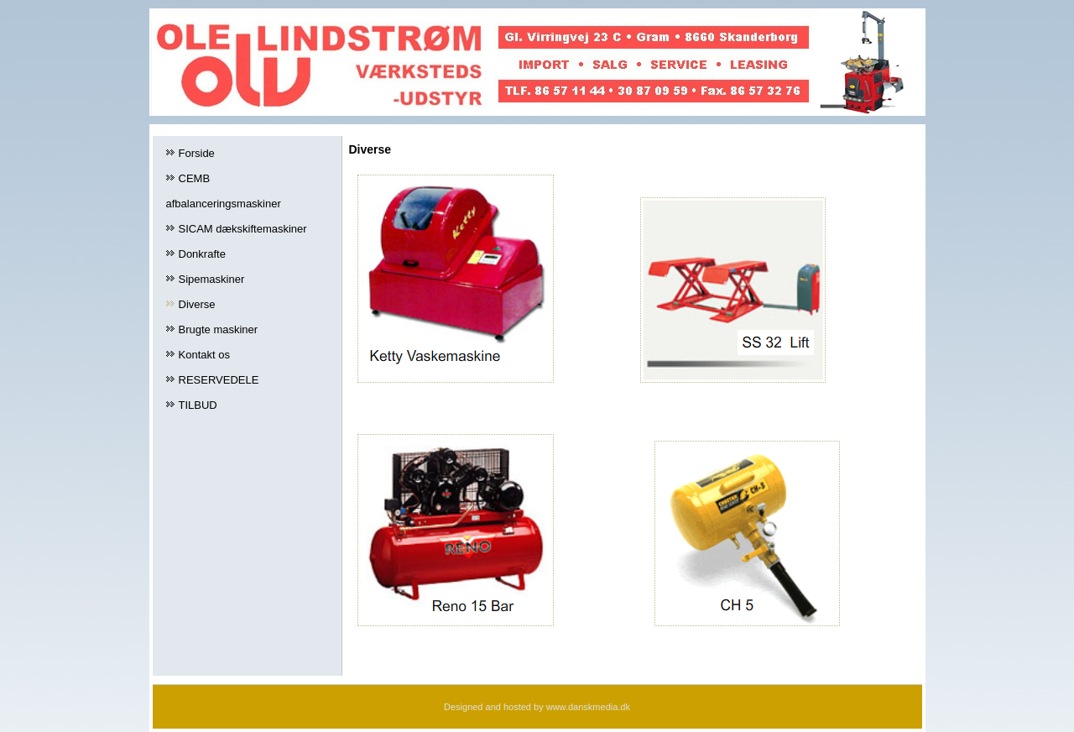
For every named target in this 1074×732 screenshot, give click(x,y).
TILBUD (198, 405)
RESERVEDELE (219, 380)
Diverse (197, 304)
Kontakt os (204, 354)
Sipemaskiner (212, 279)
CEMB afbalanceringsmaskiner (223, 191)
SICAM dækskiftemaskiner (243, 228)
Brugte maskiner (218, 329)
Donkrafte (202, 254)
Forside (197, 153)
